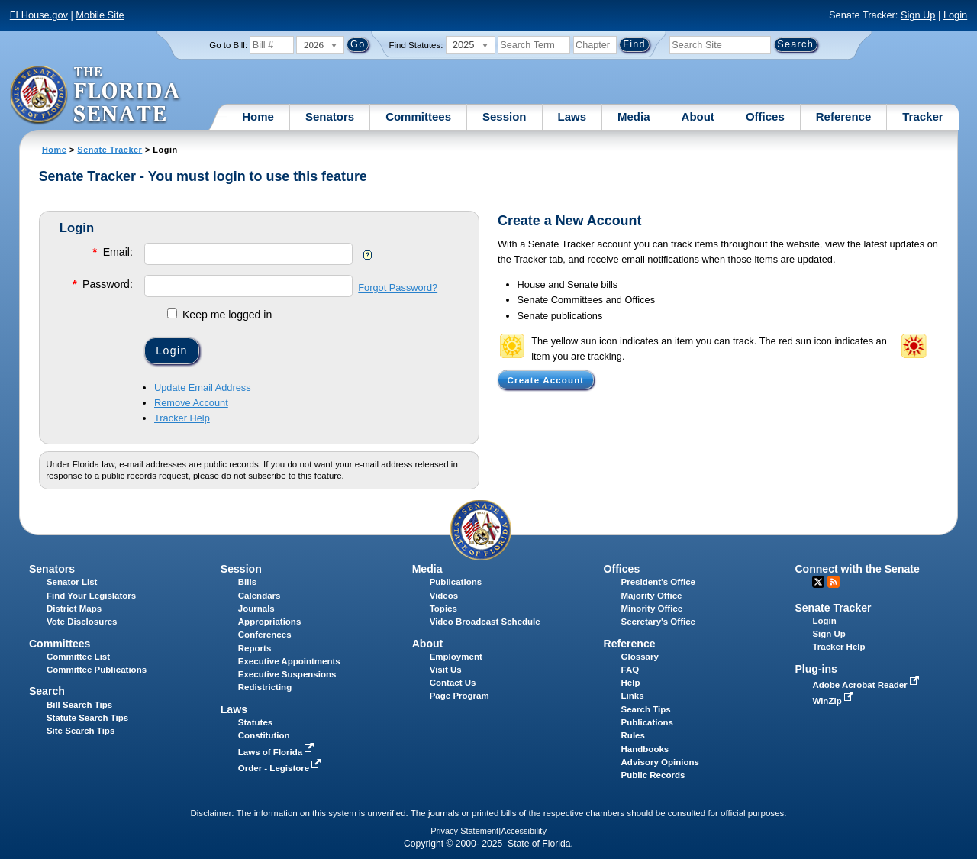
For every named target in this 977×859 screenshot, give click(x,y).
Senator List (72, 581)
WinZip (834, 701)
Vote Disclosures (82, 621)
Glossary (640, 656)
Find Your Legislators (91, 595)
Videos (444, 595)
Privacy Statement (464, 830)
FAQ (630, 669)
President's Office (658, 581)
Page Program (459, 695)
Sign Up (918, 15)
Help (630, 682)
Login (955, 15)
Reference (844, 116)
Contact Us (453, 682)
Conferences (265, 634)
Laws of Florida (278, 752)
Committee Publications (97, 669)
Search (47, 691)
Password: (101, 283)
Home (258, 116)
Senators (329, 116)
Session (504, 116)
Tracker (922, 116)
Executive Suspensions (287, 674)
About (698, 116)
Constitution (264, 735)
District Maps (74, 608)
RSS (833, 582)
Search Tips (646, 709)
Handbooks (645, 749)
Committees (418, 116)
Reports (255, 648)
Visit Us (446, 669)
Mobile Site (100, 15)
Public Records (653, 775)
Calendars (259, 595)
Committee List (78, 656)
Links (632, 695)
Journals (256, 608)
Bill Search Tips (79, 704)
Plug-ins (816, 669)
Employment (456, 656)
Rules (633, 735)
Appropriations (269, 621)
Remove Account (191, 403)
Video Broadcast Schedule (485, 621)
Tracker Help (182, 418)
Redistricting (265, 687)
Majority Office (651, 595)
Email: (111, 251)
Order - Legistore (281, 768)
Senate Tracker (109, 149)
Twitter (818, 582)
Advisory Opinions (660, 762)
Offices (765, 116)
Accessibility (524, 830)
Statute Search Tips (87, 717)
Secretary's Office (658, 621)
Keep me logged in (219, 314)
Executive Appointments (289, 661)
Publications (456, 581)
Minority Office (652, 608)
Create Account (546, 379)
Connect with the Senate (857, 569)
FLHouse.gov (39, 15)
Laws (572, 116)
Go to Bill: (228, 45)
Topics (443, 608)
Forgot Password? (397, 288)
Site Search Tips (80, 730)
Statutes (255, 722)
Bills (247, 581)
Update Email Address (202, 387)
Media (633, 116)
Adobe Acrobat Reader (867, 684)
